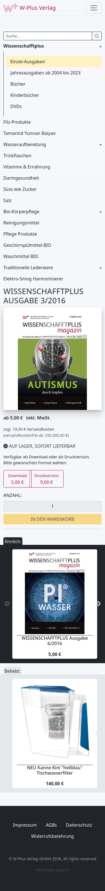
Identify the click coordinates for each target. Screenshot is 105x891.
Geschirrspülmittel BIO (27, 245)
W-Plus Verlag (29, 8)
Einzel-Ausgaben (27, 61)
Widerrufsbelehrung (52, 836)
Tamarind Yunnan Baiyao (29, 133)
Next (98, 604)
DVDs (16, 106)
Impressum (25, 825)
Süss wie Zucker (20, 189)
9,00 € (46, 479)
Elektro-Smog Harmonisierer (33, 279)
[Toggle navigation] (94, 7)
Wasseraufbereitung (24, 144)
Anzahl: (12, 495)
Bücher (17, 84)
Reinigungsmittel (21, 223)
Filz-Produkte (17, 122)
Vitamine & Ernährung (26, 167)
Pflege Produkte (20, 234)
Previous (7, 604)
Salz (7, 200)
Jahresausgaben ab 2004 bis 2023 (45, 73)
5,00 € (17, 479)
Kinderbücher (24, 95)
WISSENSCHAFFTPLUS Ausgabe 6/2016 (55, 640)
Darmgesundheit (21, 178)
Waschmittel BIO (20, 256)
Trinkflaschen (17, 156)
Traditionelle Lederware (28, 267)
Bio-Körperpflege (21, 211)
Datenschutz (79, 825)
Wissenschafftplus (23, 46)
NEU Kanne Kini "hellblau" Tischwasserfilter (55, 770)
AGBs (51, 825)
